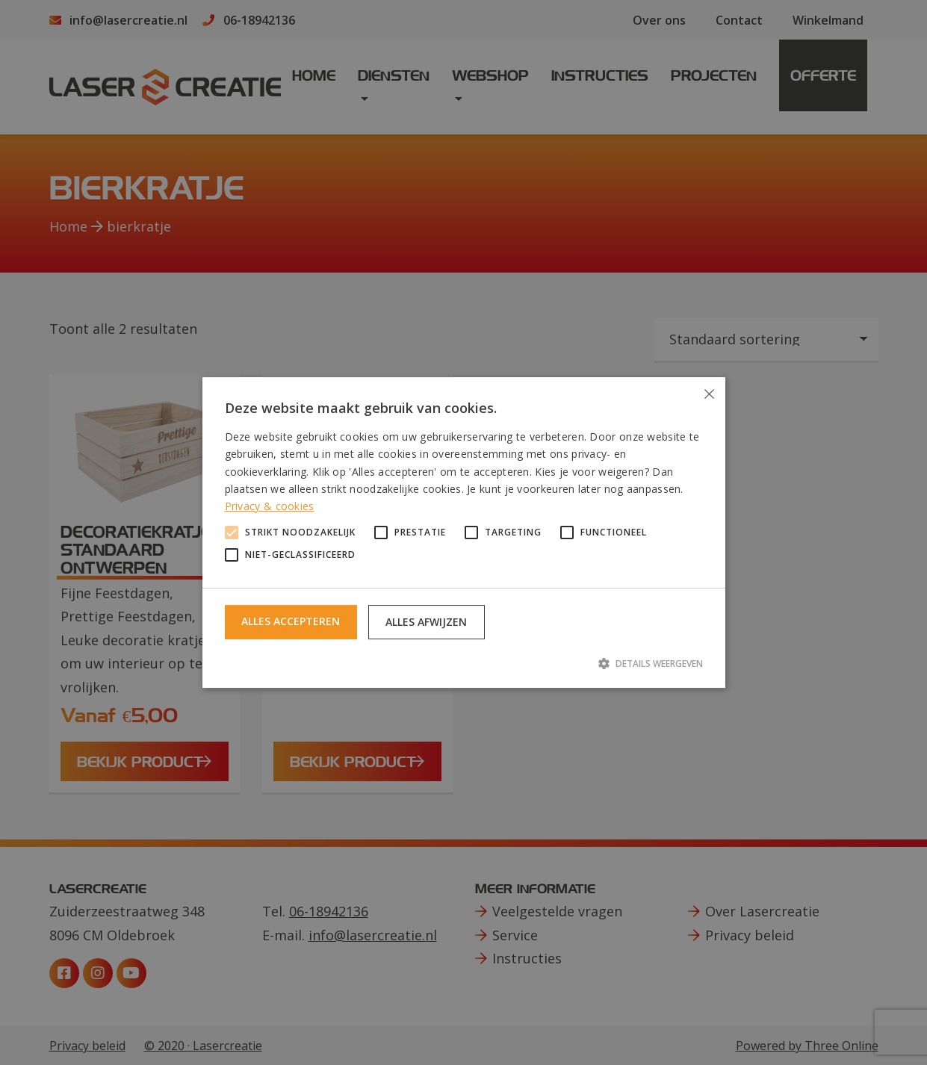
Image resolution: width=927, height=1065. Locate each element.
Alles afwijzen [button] (426, 622)
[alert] (463, 532)
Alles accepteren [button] (290, 621)
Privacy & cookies (269, 506)
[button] (464, 663)
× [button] (708, 394)
